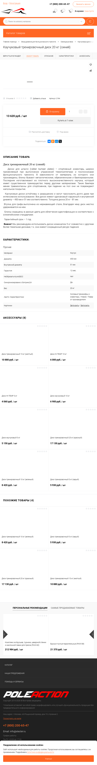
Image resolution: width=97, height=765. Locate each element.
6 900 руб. (72, 403)
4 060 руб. (24, 403)
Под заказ (62, 132)
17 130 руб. (72, 445)
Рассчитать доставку (39, 132)
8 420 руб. (24, 487)
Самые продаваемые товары (67, 608)
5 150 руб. (24, 445)
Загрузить (71, 306)
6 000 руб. (72, 362)
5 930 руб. (72, 487)
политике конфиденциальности (40, 752)
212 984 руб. (14, 649)
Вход (5, 3)
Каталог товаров (48, 33)
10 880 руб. (24, 362)
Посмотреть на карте (12, 719)
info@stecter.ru (18, 731)
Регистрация (14, 3)
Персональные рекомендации (30, 608)
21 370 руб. (58, 649)
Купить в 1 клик (65, 121)
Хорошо (48, 759)
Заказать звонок (83, 4)
